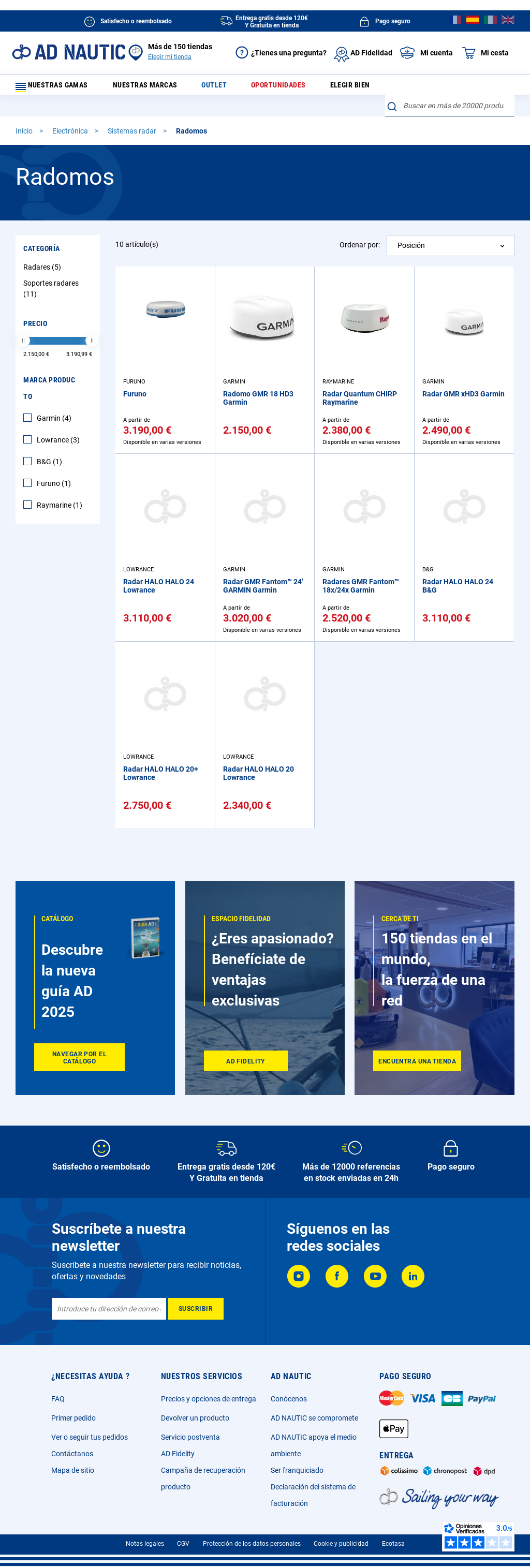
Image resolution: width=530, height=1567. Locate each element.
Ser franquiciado (297, 1470)
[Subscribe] (196, 1309)
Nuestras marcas (158, 88)
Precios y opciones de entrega (208, 1399)
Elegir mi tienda (170, 57)
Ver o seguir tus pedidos (89, 1437)
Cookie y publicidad (341, 1543)
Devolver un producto (195, 1418)
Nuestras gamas (58, 88)
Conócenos (289, 1399)
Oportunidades (278, 88)
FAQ (58, 1399)
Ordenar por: (360, 229)
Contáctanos (72, 1454)
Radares (43, 251)
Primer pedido (73, 1418)
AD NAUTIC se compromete (314, 1418)
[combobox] (449, 85)
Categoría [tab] (41, 233)
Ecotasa (393, 1543)
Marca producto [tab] (49, 372)
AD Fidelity (178, 1454)
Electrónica (71, 115)
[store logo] (68, 52)
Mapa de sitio (72, 1470)
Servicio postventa (190, 1437)
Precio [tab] (35, 308)
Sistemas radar (133, 115)
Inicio (25, 115)
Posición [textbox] (411, 230)
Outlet (220, 88)
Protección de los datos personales (252, 1543)
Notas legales (145, 1543)
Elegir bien (343, 88)
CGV (183, 1543)
